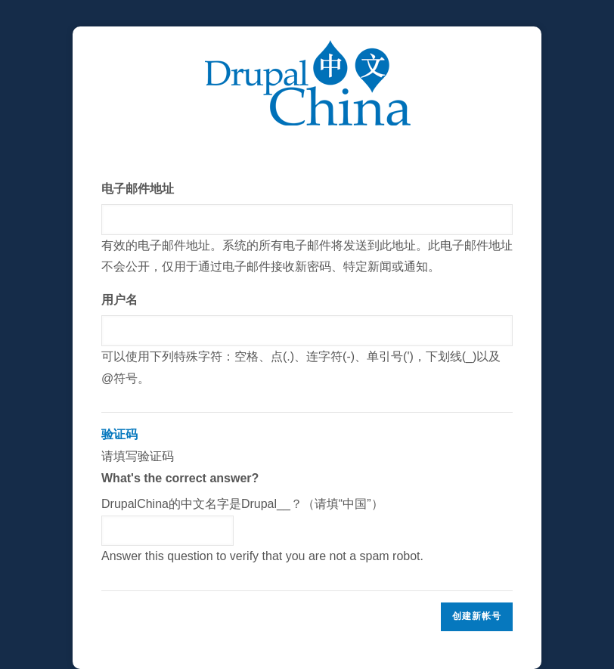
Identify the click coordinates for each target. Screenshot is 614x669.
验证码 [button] (119, 434)
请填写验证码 (307, 496)
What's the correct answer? (180, 478)
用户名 (119, 299)
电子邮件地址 (137, 188)
